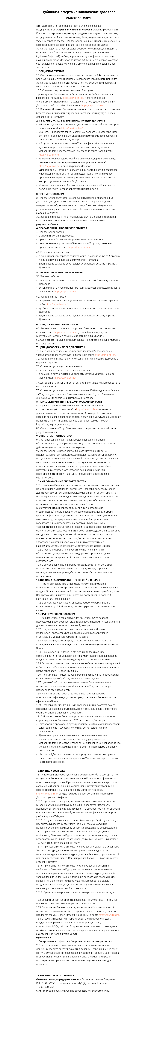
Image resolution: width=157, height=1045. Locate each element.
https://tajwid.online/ (73, 97)
